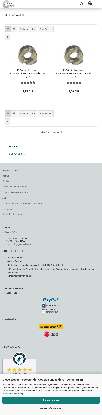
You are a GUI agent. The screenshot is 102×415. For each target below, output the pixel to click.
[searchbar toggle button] (82, 4)
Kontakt (6, 181)
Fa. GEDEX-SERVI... (16, 154)
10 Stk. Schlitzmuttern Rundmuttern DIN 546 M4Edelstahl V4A (27, 73)
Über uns (6, 176)
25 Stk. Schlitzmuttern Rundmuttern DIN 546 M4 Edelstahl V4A (74, 73)
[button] (8, 29)
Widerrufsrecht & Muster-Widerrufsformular (22, 203)
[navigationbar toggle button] (98, 4)
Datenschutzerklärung (12, 393)
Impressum (7, 209)
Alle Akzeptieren (51, 400)
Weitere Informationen (51, 408)
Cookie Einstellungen (12, 214)
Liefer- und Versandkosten (14, 186)
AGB (4, 198)
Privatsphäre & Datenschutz (15, 192)
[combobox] (27, 29)
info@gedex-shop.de (21, 244)
